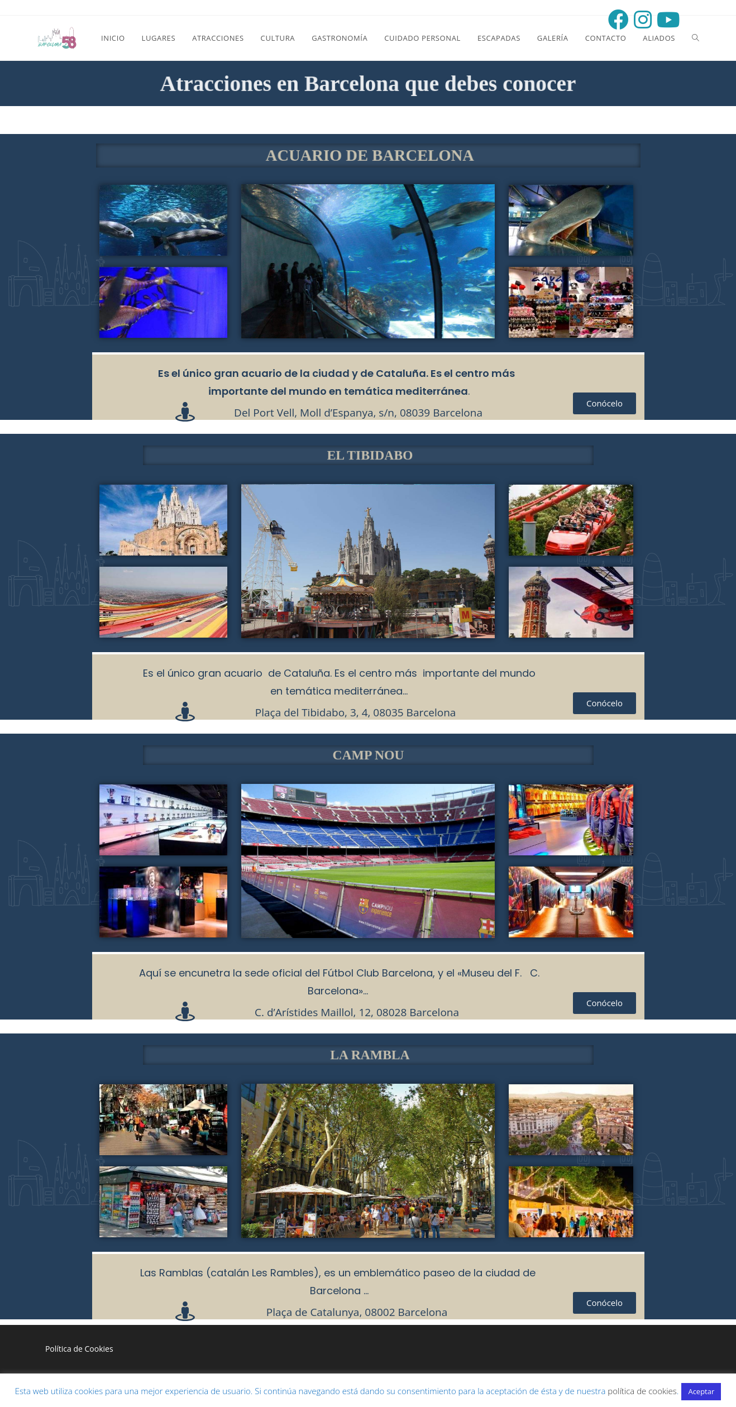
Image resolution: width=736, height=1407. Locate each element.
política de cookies (642, 1390)
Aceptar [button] (701, 1391)
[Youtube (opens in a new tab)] (666, 19)
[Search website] (696, 38)
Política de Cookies (79, 1348)
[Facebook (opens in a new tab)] (616, 19)
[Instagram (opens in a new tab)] (640, 19)
